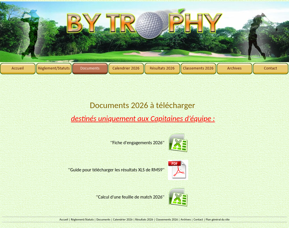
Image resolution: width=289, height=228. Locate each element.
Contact (198, 219)
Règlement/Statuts (82, 219)
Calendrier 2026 (122, 219)
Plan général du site (218, 219)
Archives (186, 219)
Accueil (64, 219)
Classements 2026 (167, 219)
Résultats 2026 (144, 219)
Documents (103, 219)
